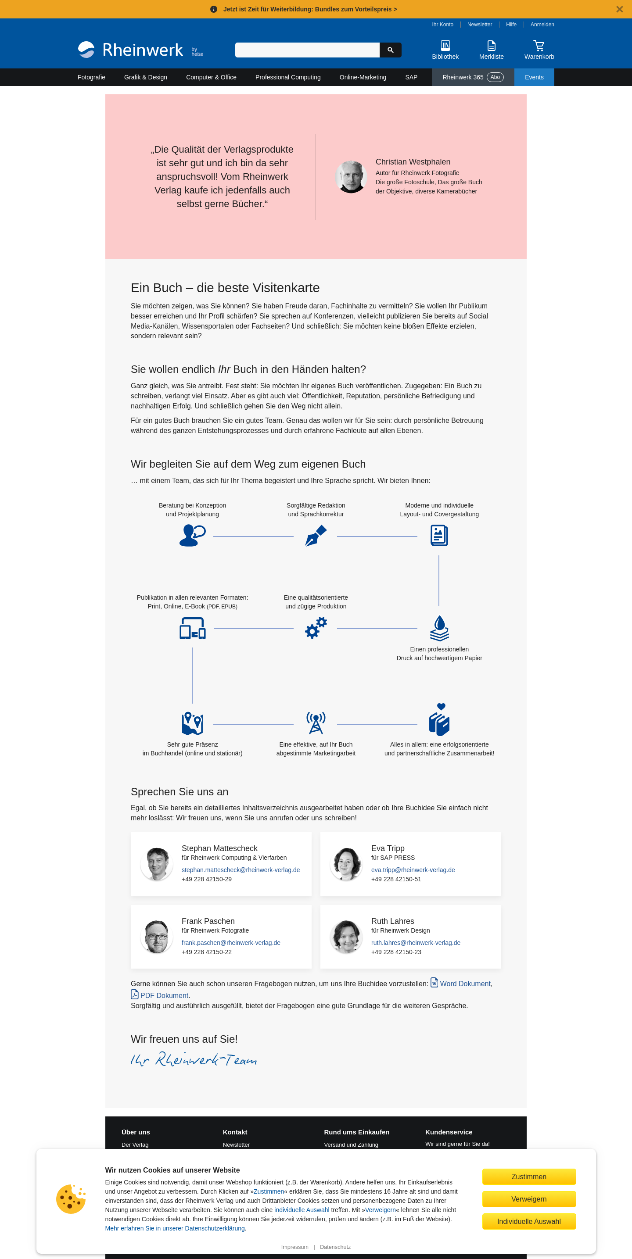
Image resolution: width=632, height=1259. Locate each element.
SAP (411, 77)
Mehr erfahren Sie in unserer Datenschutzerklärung (175, 1228)
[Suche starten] (391, 50)
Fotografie (91, 77)
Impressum (295, 1247)
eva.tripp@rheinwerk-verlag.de (413, 869)
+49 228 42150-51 (396, 879)
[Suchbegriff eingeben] (307, 50)
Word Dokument (461, 982)
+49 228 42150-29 (207, 879)
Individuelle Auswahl (529, 1221)
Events (534, 77)
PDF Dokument (159, 994)
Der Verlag (135, 1144)
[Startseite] (141, 51)
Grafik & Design (145, 77)
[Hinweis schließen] (620, 9)
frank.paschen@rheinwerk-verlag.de (231, 942)
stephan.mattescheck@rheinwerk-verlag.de (241, 869)
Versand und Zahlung (351, 1144)
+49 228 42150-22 (207, 951)
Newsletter (479, 24)
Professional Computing (288, 77)
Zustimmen (269, 1191)
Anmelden (542, 24)
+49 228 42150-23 (396, 951)
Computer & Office (211, 77)
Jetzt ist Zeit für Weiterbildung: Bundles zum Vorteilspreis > (310, 9)
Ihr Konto (443, 24)
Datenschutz (335, 1247)
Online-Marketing (363, 77)
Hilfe (511, 24)
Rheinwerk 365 (473, 77)
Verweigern (380, 1209)
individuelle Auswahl (301, 1209)
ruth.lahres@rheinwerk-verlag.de (415, 942)
